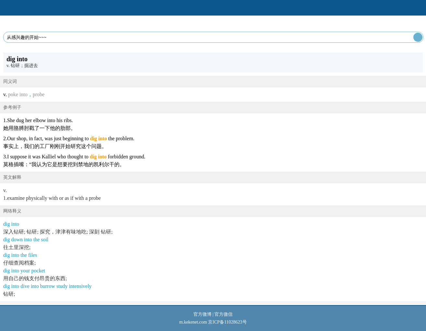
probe (38, 94)
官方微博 (202, 314)
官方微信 (223, 314)
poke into (18, 94)
